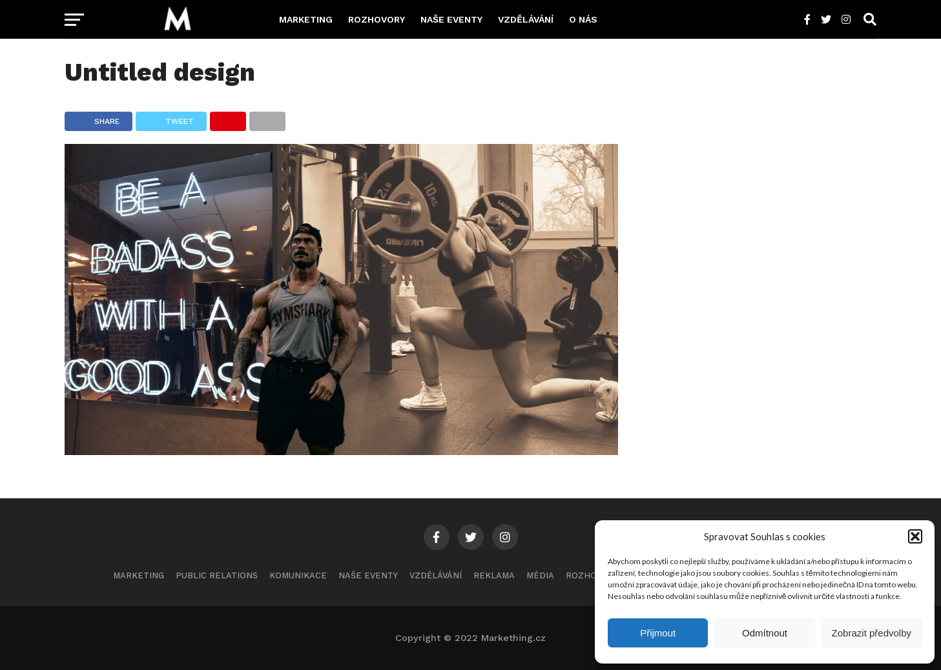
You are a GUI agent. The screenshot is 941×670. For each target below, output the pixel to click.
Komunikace (298, 575)
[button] (915, 536)
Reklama (494, 575)
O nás (583, 19)
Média (540, 575)
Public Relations (217, 575)
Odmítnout (764, 632)
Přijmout (658, 632)
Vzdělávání (525, 19)
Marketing (306, 19)
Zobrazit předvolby (871, 632)
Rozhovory (376, 19)
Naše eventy (451, 19)
